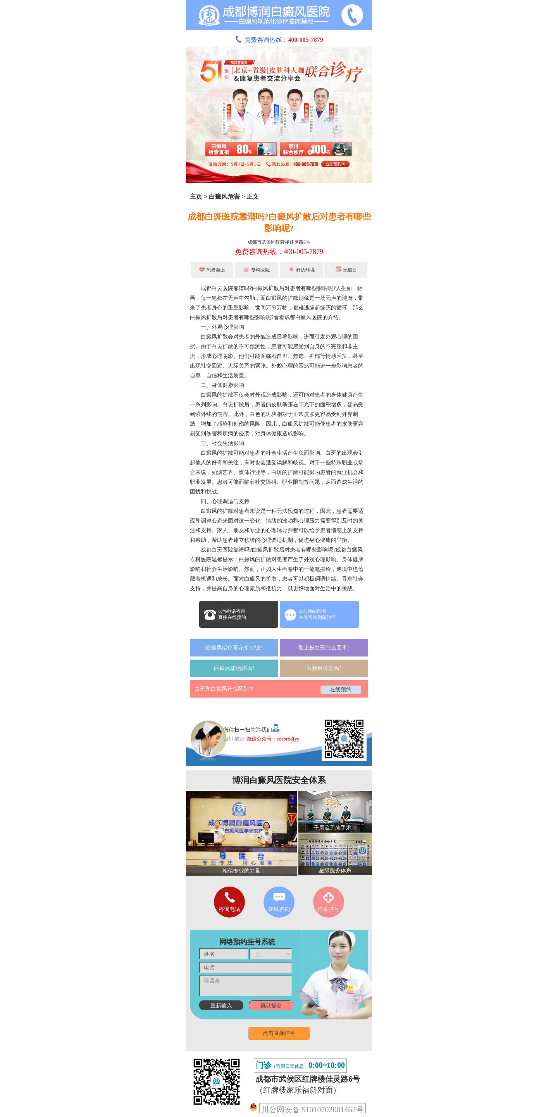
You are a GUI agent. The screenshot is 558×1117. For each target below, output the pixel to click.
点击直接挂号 (279, 1033)
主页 (196, 196)
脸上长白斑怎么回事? (324, 648)
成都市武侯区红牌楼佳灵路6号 (279, 242)
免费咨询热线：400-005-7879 (279, 252)
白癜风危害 (224, 196)
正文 (252, 196)
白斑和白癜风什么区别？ (224, 689)
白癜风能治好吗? (234, 668)
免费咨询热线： (279, 39)
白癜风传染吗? (324, 668)
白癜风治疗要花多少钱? (234, 648)
